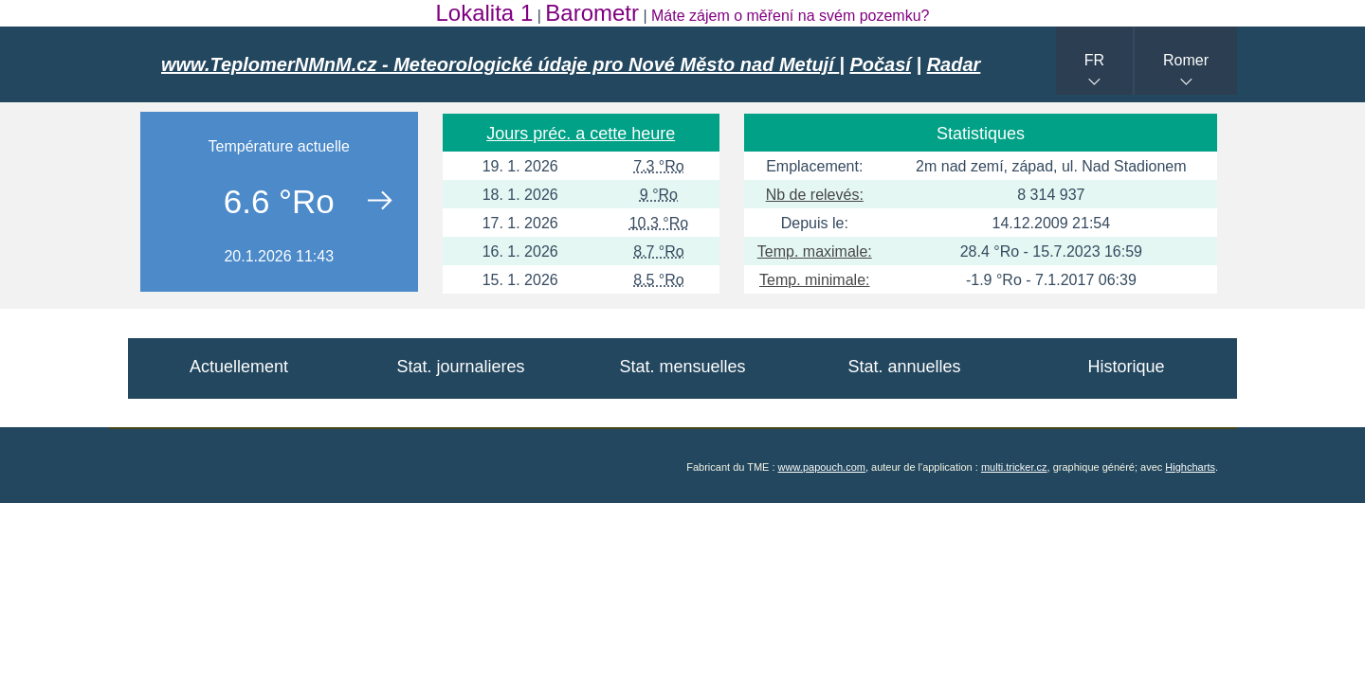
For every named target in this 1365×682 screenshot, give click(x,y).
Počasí (879, 64)
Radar (954, 64)
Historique (1125, 366)
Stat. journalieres (460, 366)
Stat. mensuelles (682, 366)
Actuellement (239, 366)
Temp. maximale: (814, 251)
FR (1094, 60)
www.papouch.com (821, 467)
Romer (1186, 60)
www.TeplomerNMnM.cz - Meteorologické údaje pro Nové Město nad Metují (500, 64)
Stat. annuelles (903, 366)
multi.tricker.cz (1014, 467)
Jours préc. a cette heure (580, 133)
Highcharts (1190, 467)
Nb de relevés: (815, 195)
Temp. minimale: (814, 280)
